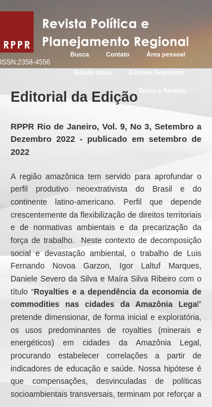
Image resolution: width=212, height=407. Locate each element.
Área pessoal (165, 54)
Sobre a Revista (162, 90)
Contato (117, 54)
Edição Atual (92, 72)
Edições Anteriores (157, 72)
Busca (79, 54)
